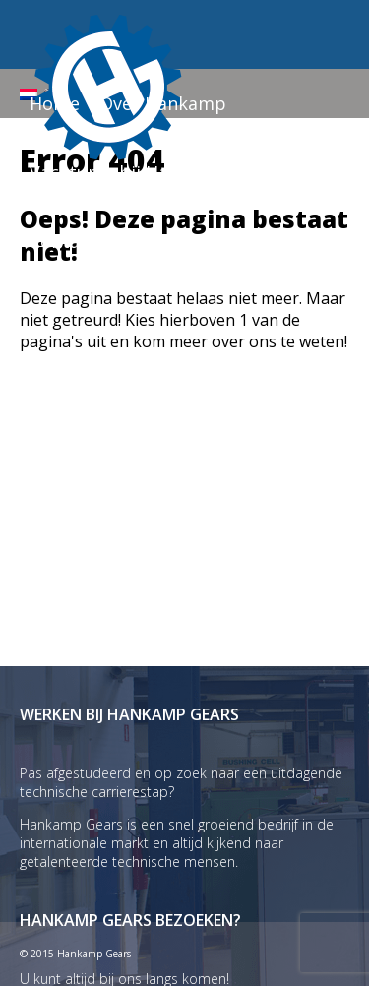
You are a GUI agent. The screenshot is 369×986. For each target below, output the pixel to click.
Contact (63, 241)
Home (55, 103)
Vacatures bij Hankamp (128, 172)
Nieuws (278, 172)
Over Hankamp (162, 103)
